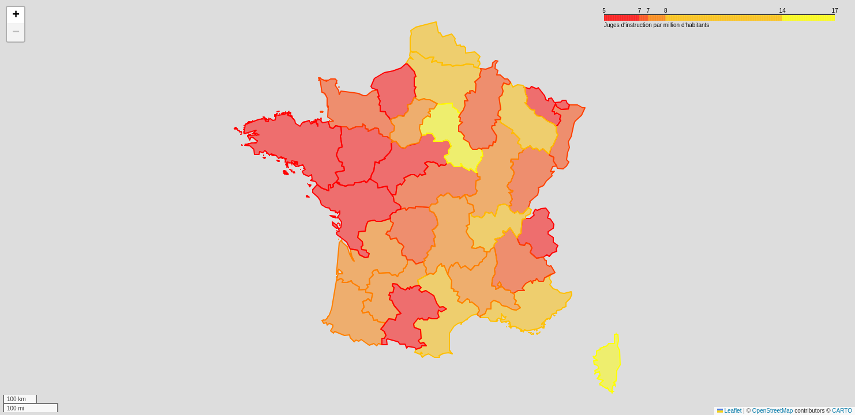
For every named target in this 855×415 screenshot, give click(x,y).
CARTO (842, 411)
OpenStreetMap (772, 411)
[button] (15, 15)
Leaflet (729, 411)
